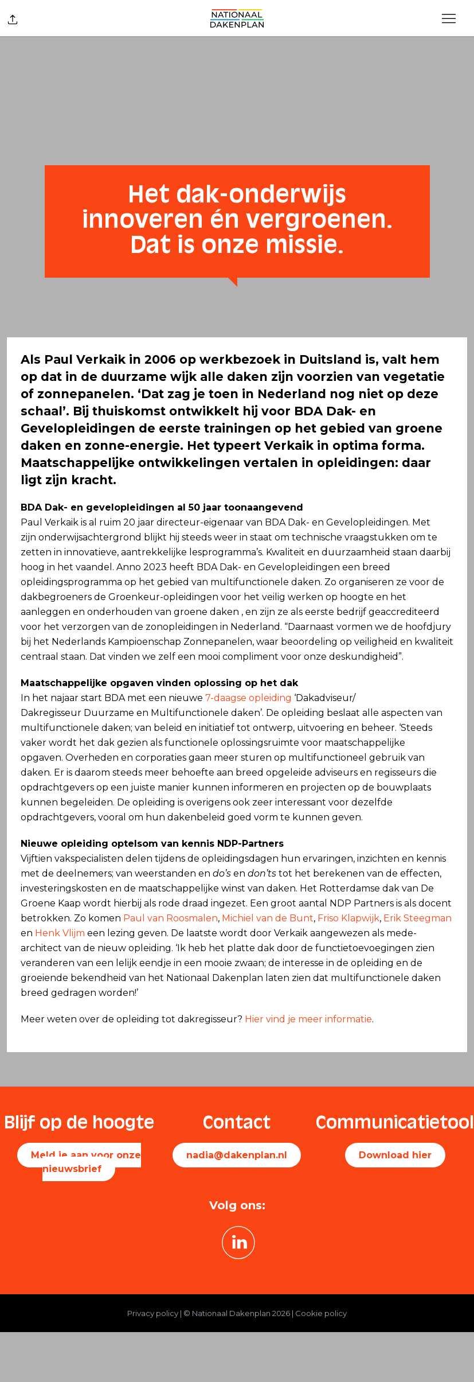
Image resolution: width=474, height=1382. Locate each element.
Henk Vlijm (60, 933)
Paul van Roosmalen (170, 918)
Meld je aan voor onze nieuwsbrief (86, 1162)
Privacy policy (152, 1313)
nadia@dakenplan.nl (236, 1155)
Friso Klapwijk (348, 918)
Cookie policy (321, 1313)
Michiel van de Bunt (268, 918)
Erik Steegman (417, 918)
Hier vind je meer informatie (308, 1019)
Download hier (395, 1155)
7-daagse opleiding (248, 697)
